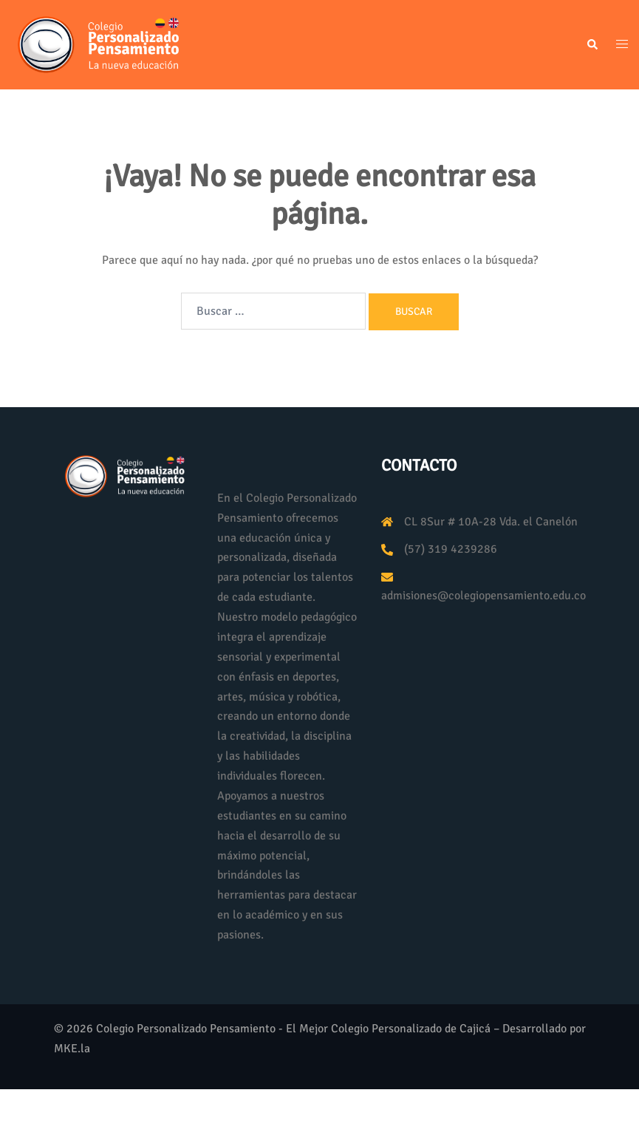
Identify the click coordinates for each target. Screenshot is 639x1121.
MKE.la (72, 1048)
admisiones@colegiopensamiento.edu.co (483, 595)
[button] (592, 45)
